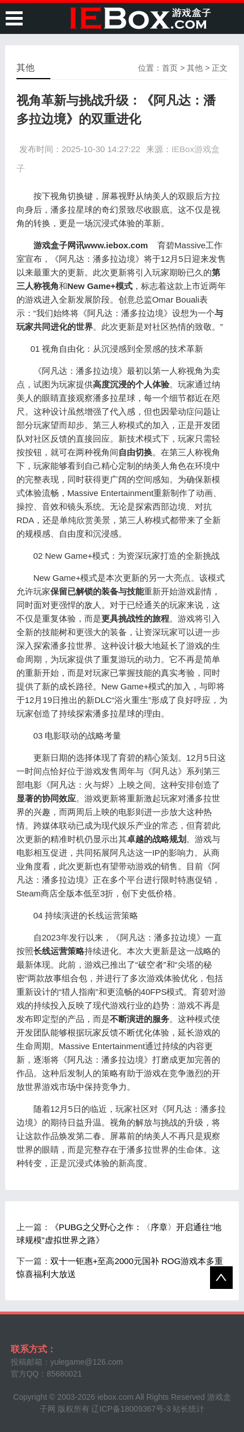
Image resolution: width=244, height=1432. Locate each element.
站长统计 (188, 1408)
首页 (170, 67)
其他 (195, 67)
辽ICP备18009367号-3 (130, 1408)
